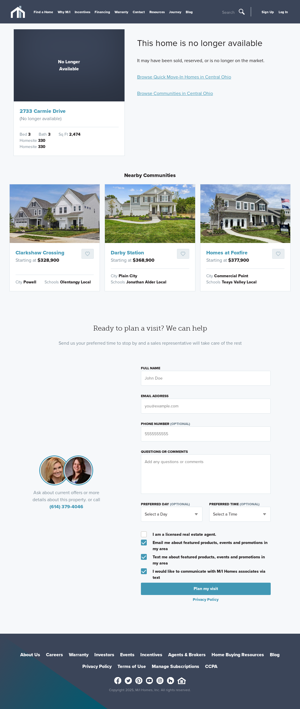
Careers (54, 654)
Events (127, 654)
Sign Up (268, 12)
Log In (283, 12)
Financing (102, 12)
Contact (139, 12)
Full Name (150, 368)
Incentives (82, 12)
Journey (175, 12)
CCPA (211, 666)
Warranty (121, 12)
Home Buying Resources (238, 654)
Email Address (154, 396)
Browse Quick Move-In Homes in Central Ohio (184, 77)
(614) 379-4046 (66, 506)
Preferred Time (234, 504)
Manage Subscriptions (175, 666)
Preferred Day (165, 504)
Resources (157, 12)
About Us (30, 654)
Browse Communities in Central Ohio (175, 93)
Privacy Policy (206, 599)
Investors (104, 654)
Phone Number (165, 423)
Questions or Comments (164, 451)
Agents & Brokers (187, 654)
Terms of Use (131, 666)
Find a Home (43, 12)
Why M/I (64, 12)
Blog (189, 12)
